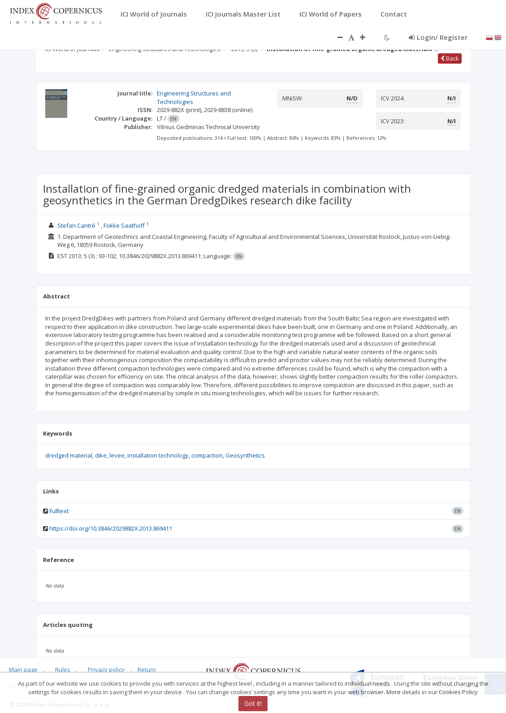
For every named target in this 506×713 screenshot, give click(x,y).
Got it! (253, 703)
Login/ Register (438, 37)
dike (101, 455)
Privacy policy (106, 669)
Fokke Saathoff (124, 225)
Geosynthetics (245, 455)
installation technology (158, 455)
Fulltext (59, 511)
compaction (207, 455)
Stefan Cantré (76, 225)
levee (117, 455)
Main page (23, 669)
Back (450, 58)
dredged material (68, 455)
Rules (62, 669)
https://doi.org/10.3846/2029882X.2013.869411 (110, 528)
